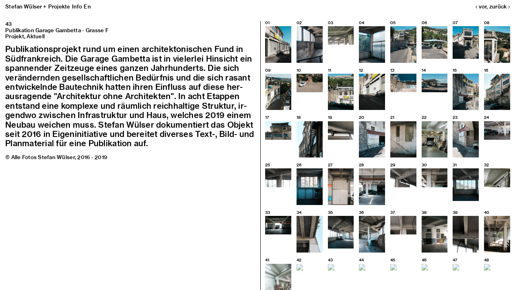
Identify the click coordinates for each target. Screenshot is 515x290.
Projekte (59, 6)
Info (77, 6)
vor (481, 6)
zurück (499, 6)
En (87, 6)
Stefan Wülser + (26, 6)
